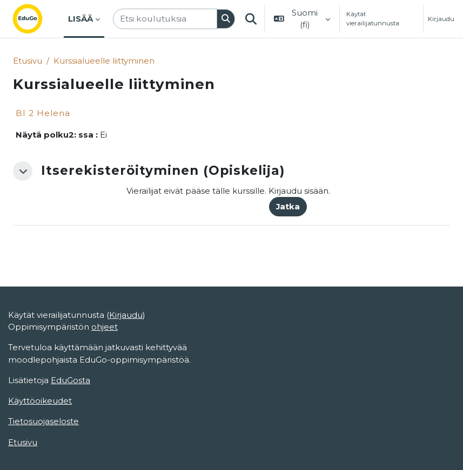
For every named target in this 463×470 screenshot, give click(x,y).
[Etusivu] (36, 19)
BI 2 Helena (43, 113)
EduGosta (70, 380)
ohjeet (104, 327)
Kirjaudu (441, 19)
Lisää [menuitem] (80, 19)
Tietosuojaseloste (43, 421)
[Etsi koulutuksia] (165, 19)
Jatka (288, 207)
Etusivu (27, 61)
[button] (250, 19)
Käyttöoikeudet (40, 401)
